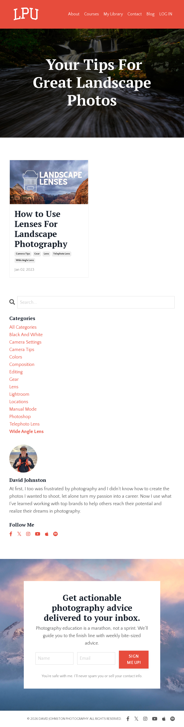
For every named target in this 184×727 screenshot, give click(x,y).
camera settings (25, 342)
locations (18, 401)
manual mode (23, 409)
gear (37, 254)
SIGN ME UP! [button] (134, 659)
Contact (135, 14)
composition (22, 364)
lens (46, 254)
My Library (113, 14)
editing (16, 372)
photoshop (20, 416)
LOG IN (165, 14)
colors (15, 357)
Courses (91, 14)
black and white (26, 334)
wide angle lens (25, 260)
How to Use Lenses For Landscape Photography (40, 229)
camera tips (23, 254)
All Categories (23, 327)
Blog (150, 14)
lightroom (19, 394)
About (74, 14)
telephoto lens (61, 254)
